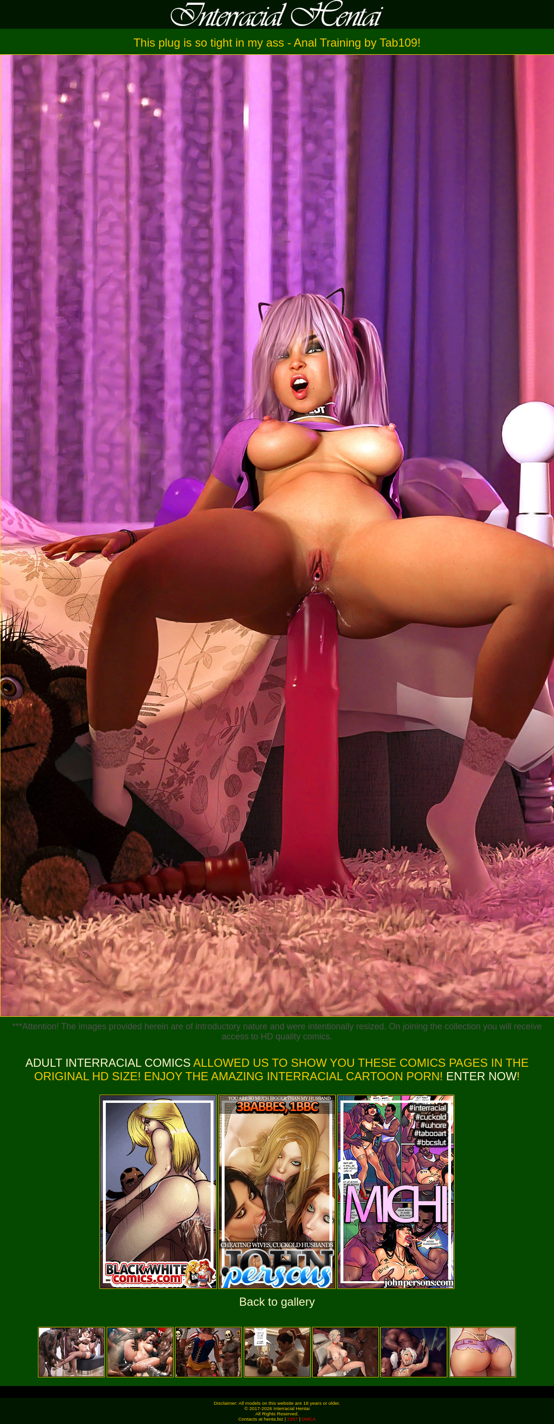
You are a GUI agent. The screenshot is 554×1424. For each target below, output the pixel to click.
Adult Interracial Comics (108, 1062)
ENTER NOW (479, 1076)
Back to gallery (277, 1301)
